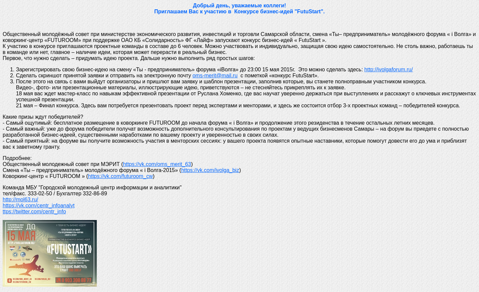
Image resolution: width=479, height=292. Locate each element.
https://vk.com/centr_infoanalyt (39, 205)
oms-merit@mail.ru (215, 75)
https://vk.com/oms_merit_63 (157, 164)
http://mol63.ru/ (20, 199)
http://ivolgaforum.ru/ (388, 69)
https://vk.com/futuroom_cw (120, 176)
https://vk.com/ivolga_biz (210, 170)
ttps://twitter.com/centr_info (34, 211)
